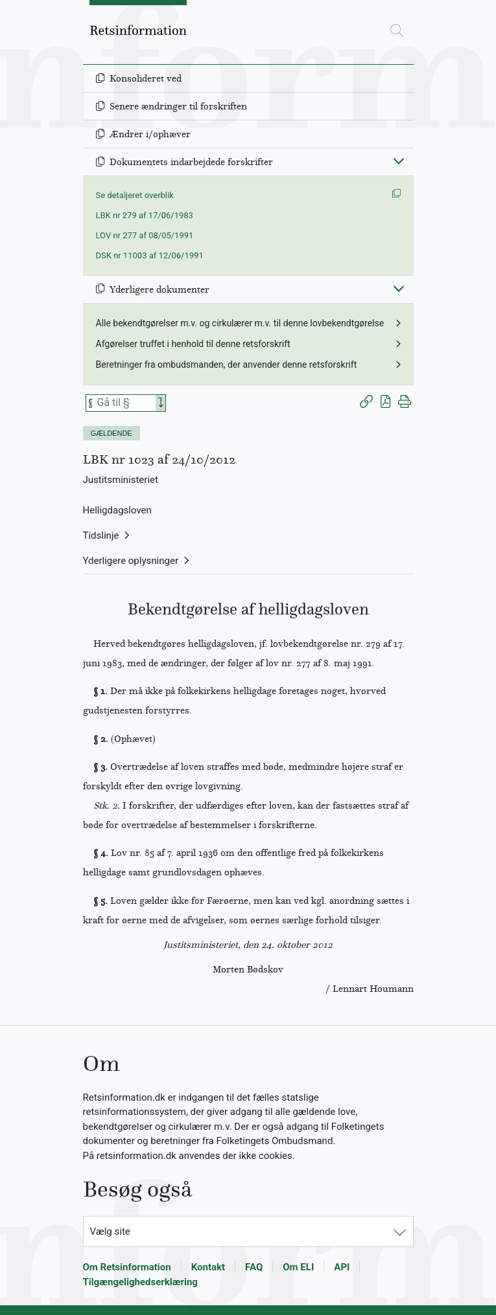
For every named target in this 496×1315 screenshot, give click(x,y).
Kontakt (208, 1267)
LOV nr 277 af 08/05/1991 (145, 235)
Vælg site (110, 1231)
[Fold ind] (398, 161)
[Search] (161, 403)
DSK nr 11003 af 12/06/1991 (150, 255)
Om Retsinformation (127, 1267)
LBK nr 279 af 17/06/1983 (144, 215)
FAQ (254, 1267)
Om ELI (298, 1267)
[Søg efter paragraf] (125, 403)
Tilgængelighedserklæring (140, 1282)
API (341, 1267)
